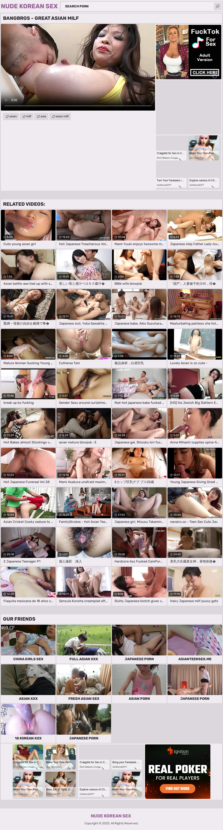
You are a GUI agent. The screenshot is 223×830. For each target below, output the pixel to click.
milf (28, 116)
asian (13, 116)
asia (43, 116)
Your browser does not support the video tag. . (78, 67)
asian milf (62, 116)
